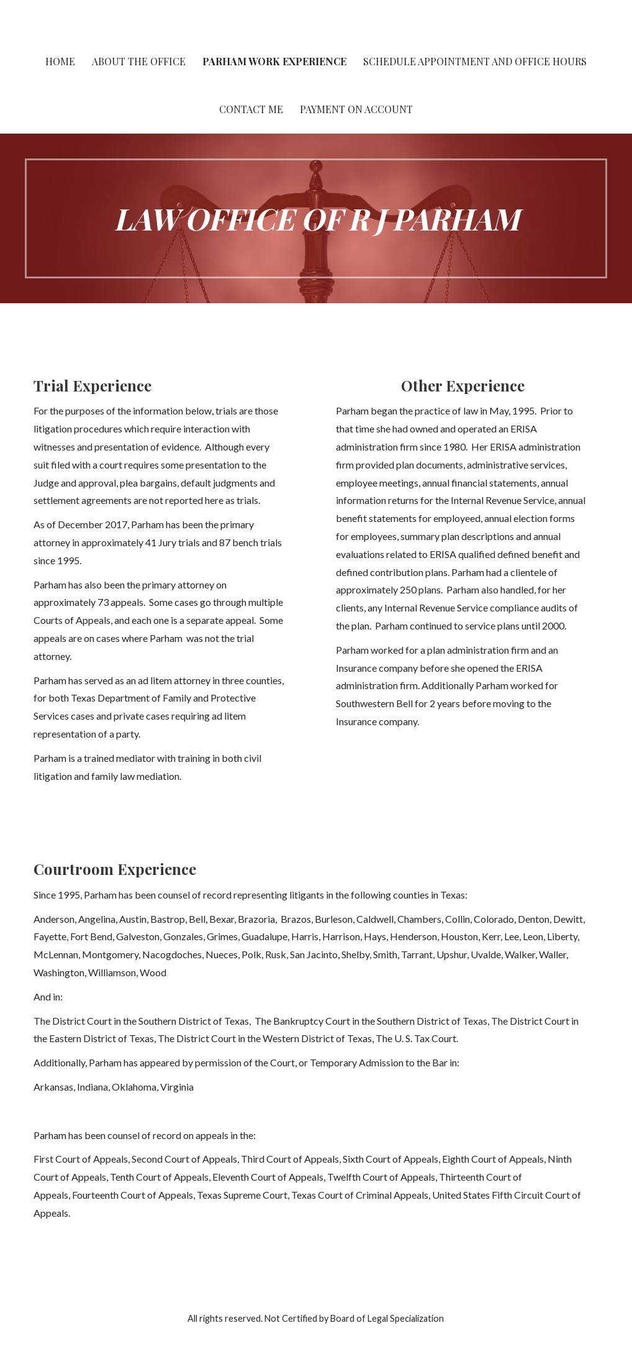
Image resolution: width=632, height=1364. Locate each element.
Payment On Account (356, 109)
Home (60, 61)
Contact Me (251, 109)
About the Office (139, 61)
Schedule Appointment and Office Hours (475, 61)
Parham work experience (274, 61)
